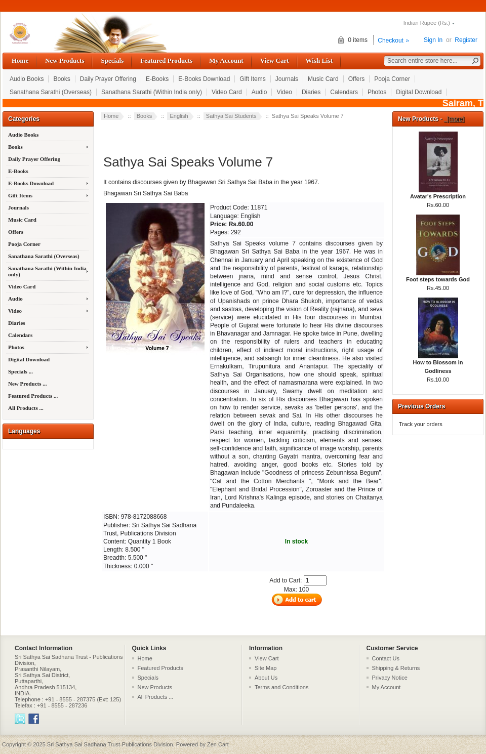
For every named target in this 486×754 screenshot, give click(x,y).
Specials (112, 60)
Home (20, 60)
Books (61, 78)
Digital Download (418, 92)
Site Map (265, 668)
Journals (286, 78)
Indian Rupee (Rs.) (426, 23)
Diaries (311, 92)
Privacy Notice (390, 678)
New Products (64, 60)
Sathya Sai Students (231, 116)
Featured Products (166, 60)
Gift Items (252, 78)
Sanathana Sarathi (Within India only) (151, 92)
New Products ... (27, 384)
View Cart (274, 60)
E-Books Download (204, 78)
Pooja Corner (392, 78)
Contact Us (385, 658)
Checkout (390, 40)
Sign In (433, 40)
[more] (454, 118)
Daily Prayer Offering (108, 78)
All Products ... (26, 408)
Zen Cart (218, 744)
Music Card (323, 78)
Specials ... (20, 371)
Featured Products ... (33, 396)
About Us (266, 678)
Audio (259, 92)
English (179, 116)
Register (466, 40)
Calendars (344, 92)
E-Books (157, 78)
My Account (226, 60)
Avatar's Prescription (438, 193)
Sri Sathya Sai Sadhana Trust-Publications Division (110, 744)
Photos (377, 92)
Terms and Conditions (281, 687)
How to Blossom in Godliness (438, 363)
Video (284, 92)
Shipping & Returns (396, 668)
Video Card (227, 92)
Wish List (319, 60)
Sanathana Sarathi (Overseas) (51, 92)
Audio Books (27, 78)
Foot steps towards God (438, 276)
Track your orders (420, 424)
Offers (356, 78)
